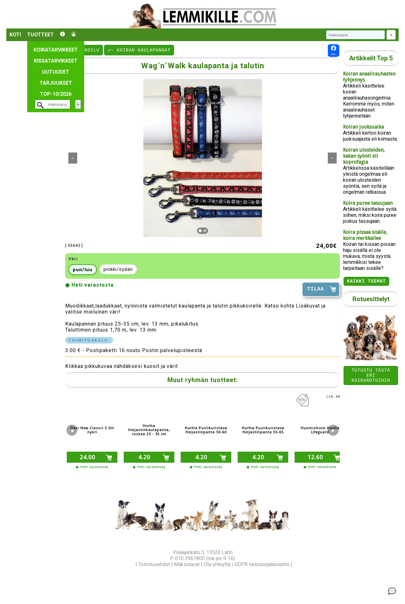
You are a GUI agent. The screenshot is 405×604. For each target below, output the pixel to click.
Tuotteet (40, 35)
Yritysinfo (123, 564)
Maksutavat (187, 564)
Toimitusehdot (154, 564)
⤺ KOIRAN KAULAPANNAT (139, 50)
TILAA (315, 289)
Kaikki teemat (366, 282)
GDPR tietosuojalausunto (262, 564)
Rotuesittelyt (370, 300)
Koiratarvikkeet (56, 50)
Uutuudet (55, 72)
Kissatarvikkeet (56, 61)
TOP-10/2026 (56, 94)
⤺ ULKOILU (84, 50)
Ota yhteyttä (217, 564)
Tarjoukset (56, 83)
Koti (15, 35)
